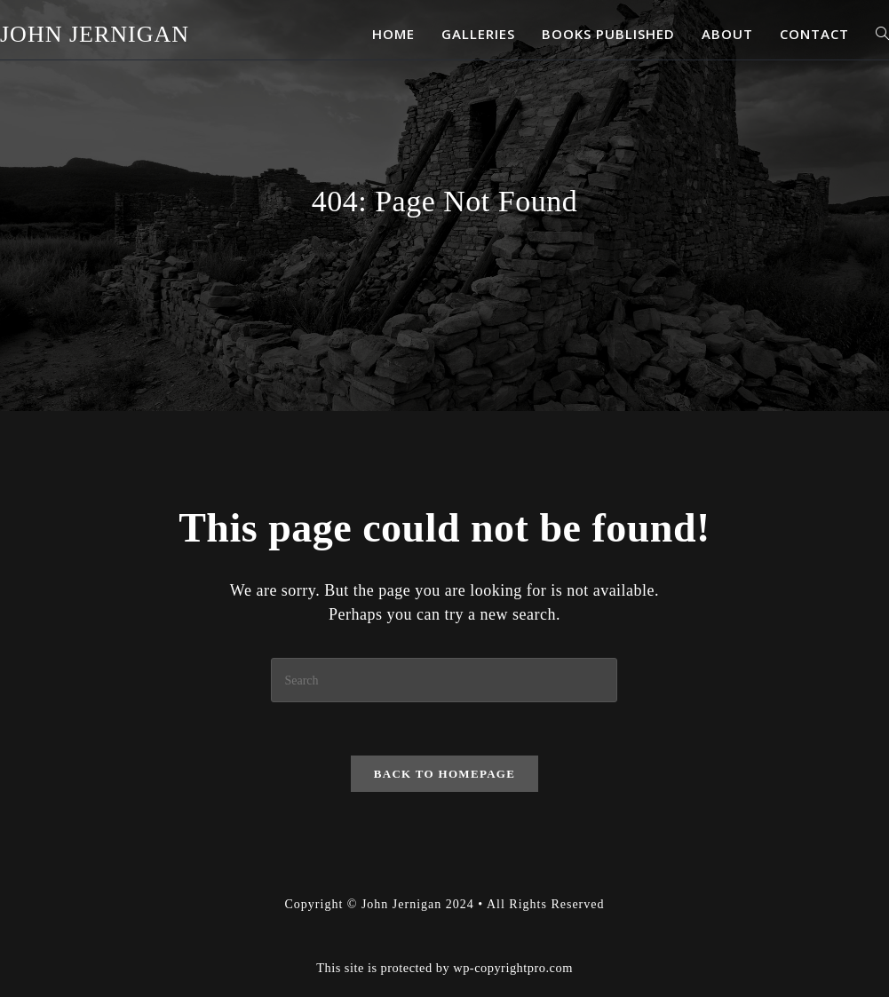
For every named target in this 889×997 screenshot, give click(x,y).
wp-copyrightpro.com (513, 968)
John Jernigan (94, 34)
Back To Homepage (444, 773)
